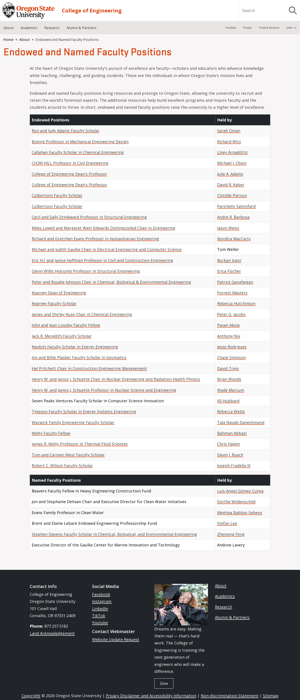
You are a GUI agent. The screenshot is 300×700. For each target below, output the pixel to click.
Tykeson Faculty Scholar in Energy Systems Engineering (84, 411)
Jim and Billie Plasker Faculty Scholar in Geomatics (79, 357)
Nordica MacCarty (234, 238)
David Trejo (228, 368)
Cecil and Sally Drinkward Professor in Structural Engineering (89, 217)
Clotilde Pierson (232, 195)
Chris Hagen (228, 443)
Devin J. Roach (230, 454)
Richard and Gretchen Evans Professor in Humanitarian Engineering (95, 238)
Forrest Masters (232, 292)
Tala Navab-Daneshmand (240, 422)
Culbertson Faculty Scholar (57, 195)
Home (8, 39)
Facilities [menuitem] (231, 28)
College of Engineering (92, 10)
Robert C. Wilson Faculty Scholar (62, 465)
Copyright (31, 695)
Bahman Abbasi (232, 433)
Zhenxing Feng (231, 534)
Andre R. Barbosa (233, 217)
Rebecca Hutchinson (236, 303)
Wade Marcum (230, 390)
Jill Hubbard (228, 400)
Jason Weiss (228, 228)
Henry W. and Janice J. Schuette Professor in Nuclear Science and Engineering (104, 390)
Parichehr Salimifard (236, 206)
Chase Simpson (231, 357)
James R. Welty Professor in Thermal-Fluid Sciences (80, 443)
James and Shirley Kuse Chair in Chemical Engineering (82, 314)
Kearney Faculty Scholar (54, 303)
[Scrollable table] (150, 294)
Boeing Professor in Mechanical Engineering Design (80, 141)
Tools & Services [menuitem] (269, 28)
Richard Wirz (229, 141)
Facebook (101, 594)
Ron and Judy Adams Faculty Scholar (65, 130)
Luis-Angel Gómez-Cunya (240, 491)
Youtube (100, 622)
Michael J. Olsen (231, 163)
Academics (225, 596)
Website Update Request (115, 639)
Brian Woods (229, 379)
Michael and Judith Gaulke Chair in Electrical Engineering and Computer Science (106, 249)
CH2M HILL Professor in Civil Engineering (70, 163)
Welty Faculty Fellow (51, 433)
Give (164, 683)
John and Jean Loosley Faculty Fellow (66, 325)
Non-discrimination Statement (229, 695)
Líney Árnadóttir (232, 152)
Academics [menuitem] (29, 27)
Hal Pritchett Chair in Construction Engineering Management (89, 368)
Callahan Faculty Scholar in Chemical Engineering (78, 152)
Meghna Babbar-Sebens (239, 512)
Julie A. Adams (230, 174)
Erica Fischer (229, 271)
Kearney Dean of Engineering (59, 292)
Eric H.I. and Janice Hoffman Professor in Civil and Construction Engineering (102, 260)
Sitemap (271, 695)
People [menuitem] (247, 28)
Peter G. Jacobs (231, 314)
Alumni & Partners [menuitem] (81, 27)
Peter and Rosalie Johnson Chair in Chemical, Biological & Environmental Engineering (111, 282)
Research (223, 606)
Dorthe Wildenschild (236, 501)
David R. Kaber (230, 184)
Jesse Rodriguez (232, 346)
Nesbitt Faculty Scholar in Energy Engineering (75, 346)
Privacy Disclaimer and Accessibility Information (151, 695)
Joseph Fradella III (233, 465)
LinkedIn (100, 608)
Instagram (102, 601)
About (24, 39)
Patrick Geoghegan (235, 282)
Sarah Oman (228, 130)
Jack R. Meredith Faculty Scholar (62, 336)
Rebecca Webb (231, 411)
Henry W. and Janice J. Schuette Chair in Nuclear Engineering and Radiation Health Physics (116, 379)
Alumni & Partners (232, 617)
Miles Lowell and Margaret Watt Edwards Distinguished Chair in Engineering (103, 228)
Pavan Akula (228, 325)
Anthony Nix (228, 336)
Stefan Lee (227, 523)
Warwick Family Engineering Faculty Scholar (73, 422)
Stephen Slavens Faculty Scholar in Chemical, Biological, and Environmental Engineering (114, 534)
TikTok (98, 615)
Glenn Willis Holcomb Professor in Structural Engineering (86, 271)
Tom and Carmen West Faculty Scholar (68, 454)
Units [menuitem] (289, 28)
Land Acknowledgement (52, 633)
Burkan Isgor (229, 260)
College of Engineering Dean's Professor (69, 174)
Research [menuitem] (51, 27)
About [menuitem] (8, 27)
